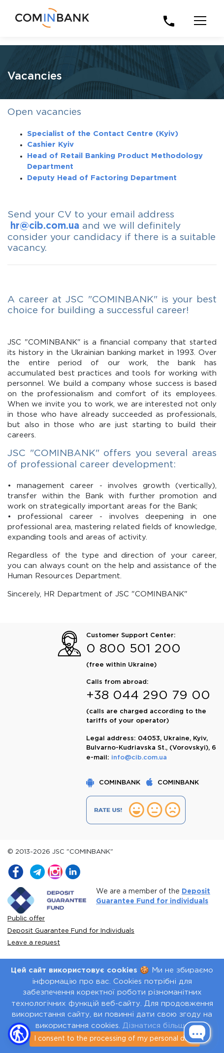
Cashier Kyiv (50, 144)
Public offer (26, 918)
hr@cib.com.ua (44, 226)
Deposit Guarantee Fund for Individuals (70, 931)
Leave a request (33, 942)
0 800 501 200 (133, 649)
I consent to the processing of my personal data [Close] (114, 1039)
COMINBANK (114, 782)
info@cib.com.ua (139, 757)
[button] (19, 1034)
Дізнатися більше (156, 1026)
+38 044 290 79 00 (148, 695)
